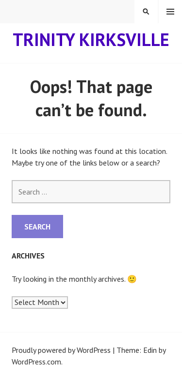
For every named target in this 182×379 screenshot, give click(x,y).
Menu (170, 11)
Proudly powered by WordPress (61, 350)
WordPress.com (36, 361)
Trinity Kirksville (91, 39)
